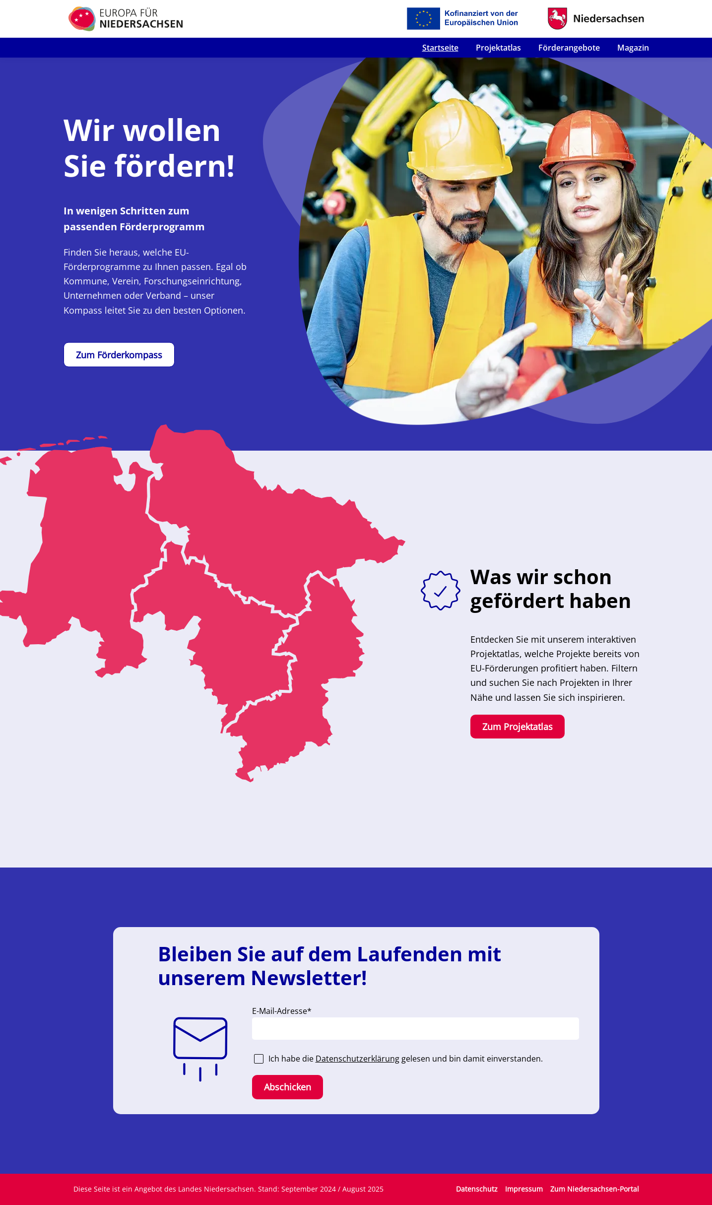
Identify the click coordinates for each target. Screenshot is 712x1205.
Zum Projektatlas (517, 727)
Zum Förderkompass (119, 355)
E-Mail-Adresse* (282, 1010)
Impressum (524, 1189)
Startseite (440, 47)
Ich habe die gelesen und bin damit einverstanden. (405, 1058)
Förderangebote (569, 47)
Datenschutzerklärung (357, 1058)
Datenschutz (477, 1189)
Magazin (633, 47)
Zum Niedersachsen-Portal (594, 1189)
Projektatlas (498, 47)
